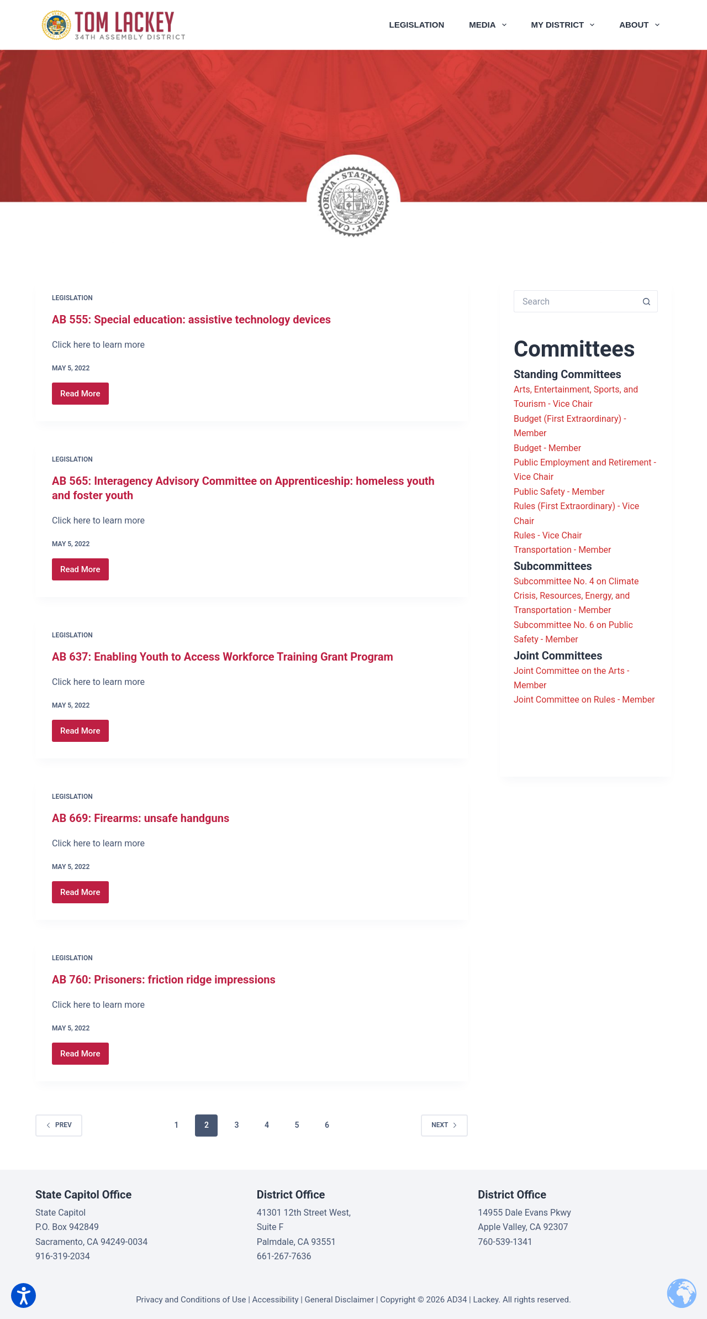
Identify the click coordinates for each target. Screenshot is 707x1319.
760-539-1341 (505, 1242)
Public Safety (539, 491)
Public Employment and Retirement (583, 462)
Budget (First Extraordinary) (567, 419)
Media (489, 25)
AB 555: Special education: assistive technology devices (191, 319)
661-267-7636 (284, 1256)
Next (444, 1125)
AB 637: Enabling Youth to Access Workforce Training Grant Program (222, 656)
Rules (524, 535)
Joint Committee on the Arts (569, 671)
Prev (59, 1125)
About (641, 25)
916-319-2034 (62, 1256)
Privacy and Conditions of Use (191, 1300)
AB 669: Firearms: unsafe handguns (140, 818)
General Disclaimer (339, 1300)
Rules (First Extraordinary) (564, 506)
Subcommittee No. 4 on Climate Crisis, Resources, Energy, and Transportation (576, 596)
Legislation (417, 24)
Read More (84, 397)
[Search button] (647, 301)
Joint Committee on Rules (564, 699)
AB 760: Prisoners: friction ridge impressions (164, 979)
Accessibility (275, 1300)
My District (565, 25)
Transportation (543, 550)
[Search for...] (575, 301)
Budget (528, 448)
